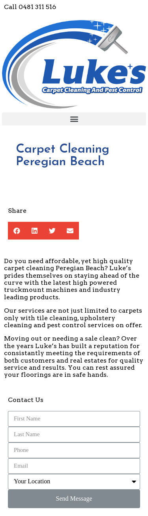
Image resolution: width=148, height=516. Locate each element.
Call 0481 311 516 (30, 7)
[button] (74, 118)
